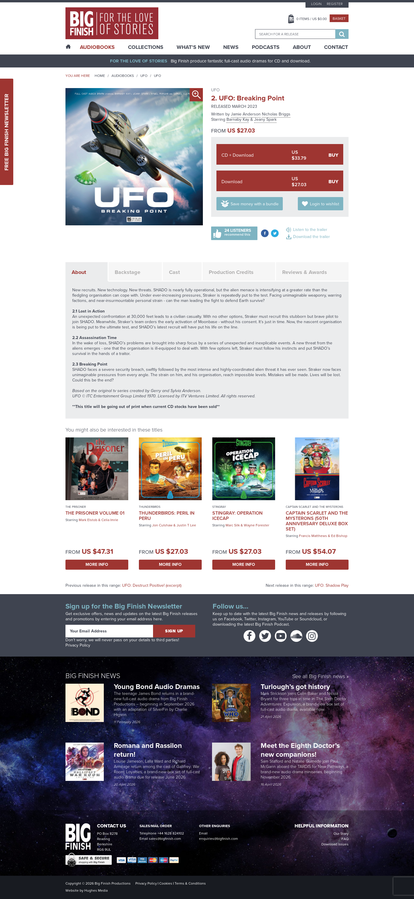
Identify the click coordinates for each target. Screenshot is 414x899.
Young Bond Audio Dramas (157, 686)
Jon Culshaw (162, 525)
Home (100, 75)
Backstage (127, 272)
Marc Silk (233, 525)
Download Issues (335, 844)
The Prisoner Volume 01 (94, 513)
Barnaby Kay (237, 119)
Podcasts (266, 47)
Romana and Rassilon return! (148, 750)
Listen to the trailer (310, 230)
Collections (145, 47)
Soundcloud (310, 619)
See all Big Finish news (318, 676)
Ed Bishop (339, 535)
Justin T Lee (186, 525)
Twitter (250, 619)
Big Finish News (92, 675)
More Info (97, 564)
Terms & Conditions (190, 883)
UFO (143, 75)
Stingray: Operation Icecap (237, 516)
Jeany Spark (265, 119)
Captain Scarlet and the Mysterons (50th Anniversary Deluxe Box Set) (317, 521)
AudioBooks (97, 47)
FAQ (345, 839)
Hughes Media (96, 890)
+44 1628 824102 (170, 833)
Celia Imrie (109, 520)
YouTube (285, 619)
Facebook (233, 619)
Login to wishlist (324, 204)
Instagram (267, 619)
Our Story (341, 833)
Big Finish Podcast (272, 624)
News (231, 47)
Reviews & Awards (304, 272)
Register (335, 4)
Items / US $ (311, 19)
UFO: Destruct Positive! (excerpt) (151, 585)
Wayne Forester (256, 525)
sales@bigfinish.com (165, 838)
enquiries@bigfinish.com (218, 838)
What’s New (193, 47)
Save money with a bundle (255, 204)
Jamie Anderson (246, 114)
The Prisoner (75, 507)
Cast (174, 272)
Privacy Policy (77, 645)
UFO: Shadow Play (332, 585)
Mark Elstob (88, 520)
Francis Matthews (313, 535)
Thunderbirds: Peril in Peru (167, 516)
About (302, 47)
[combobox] (295, 34)
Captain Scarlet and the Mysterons (314, 507)
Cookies (165, 883)
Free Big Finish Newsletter (6, 131)
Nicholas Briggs (276, 114)
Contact (336, 47)
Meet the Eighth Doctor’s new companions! (300, 750)
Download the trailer (311, 237)
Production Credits (231, 272)
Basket (339, 18)
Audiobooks (122, 75)
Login (316, 4)
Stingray (219, 507)
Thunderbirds (149, 507)
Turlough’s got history (296, 686)
